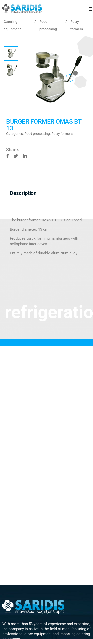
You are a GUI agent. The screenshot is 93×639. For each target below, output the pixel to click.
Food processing (37, 134)
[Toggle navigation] (90, 9)
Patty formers (62, 134)
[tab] (46, 193)
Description (23, 193)
